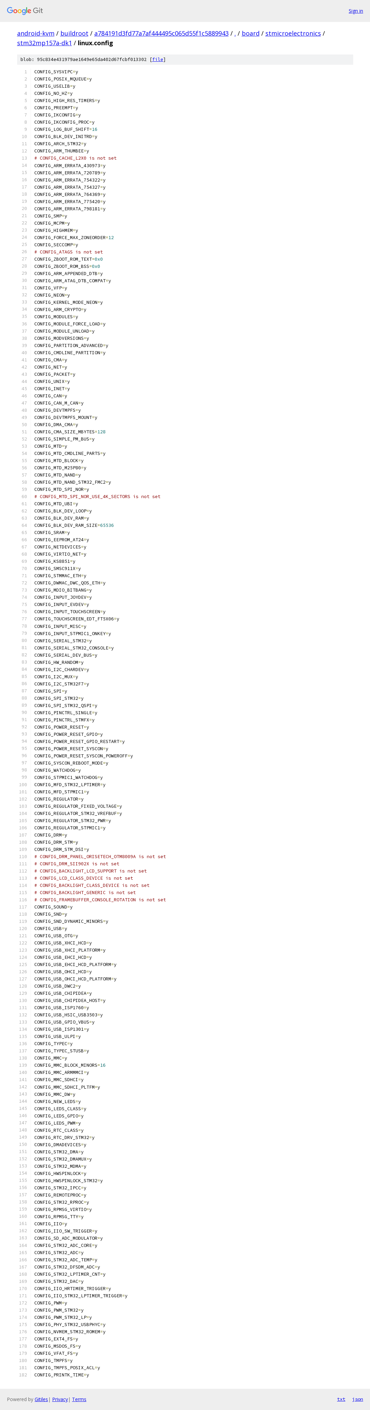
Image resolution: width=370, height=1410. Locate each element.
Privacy (60, 1399)
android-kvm (36, 33)
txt (341, 1399)
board (251, 33)
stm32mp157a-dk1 (44, 43)
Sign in (356, 11)
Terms (79, 1399)
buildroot (74, 33)
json (357, 1399)
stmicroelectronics (293, 33)
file (157, 59)
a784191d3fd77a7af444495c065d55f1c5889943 (161, 33)
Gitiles (41, 1399)
